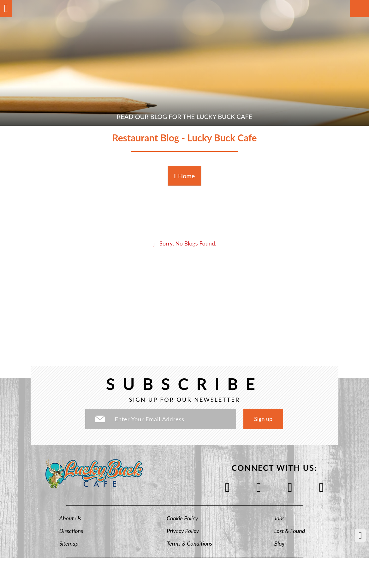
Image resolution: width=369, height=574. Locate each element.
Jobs (279, 518)
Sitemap (69, 543)
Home (184, 176)
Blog (279, 543)
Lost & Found (289, 530)
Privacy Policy (183, 530)
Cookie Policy (182, 518)
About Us (70, 518)
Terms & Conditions (189, 543)
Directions (71, 530)
